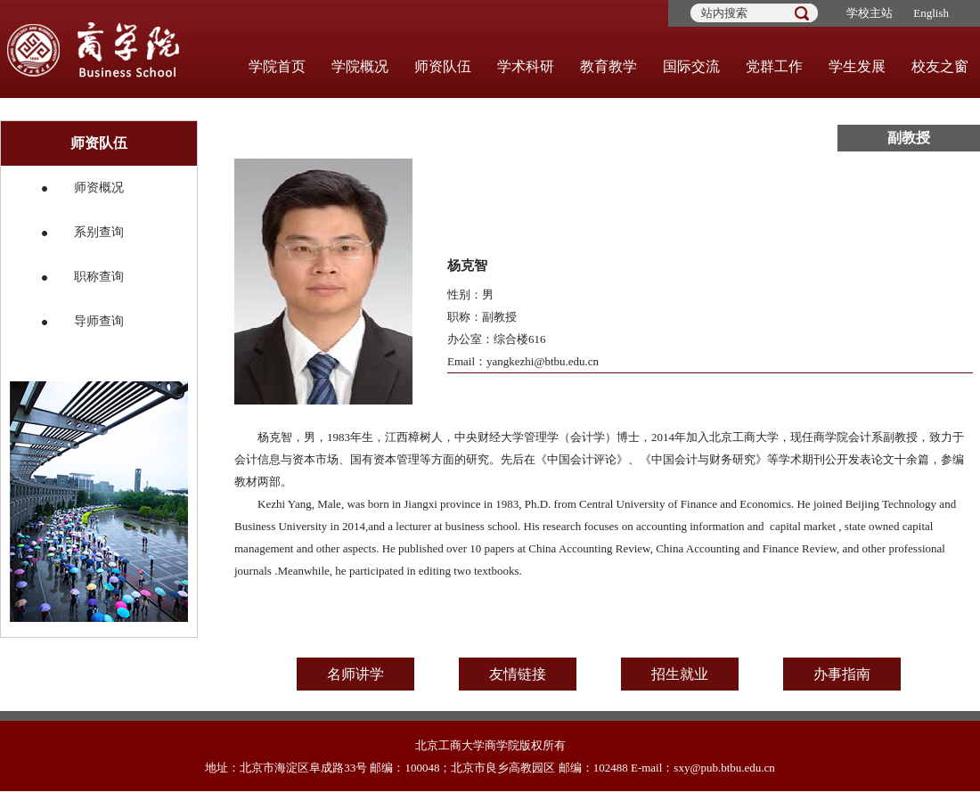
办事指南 (841, 674)
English (931, 13)
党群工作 (774, 66)
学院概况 (359, 66)
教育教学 (608, 66)
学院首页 (277, 66)
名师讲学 (355, 674)
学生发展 (857, 66)
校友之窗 (939, 66)
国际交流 (691, 66)
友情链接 (517, 674)
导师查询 (99, 321)
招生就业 (679, 674)
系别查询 (99, 232)
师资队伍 (442, 66)
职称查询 (99, 276)
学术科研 (525, 66)
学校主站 (869, 13)
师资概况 (99, 187)
